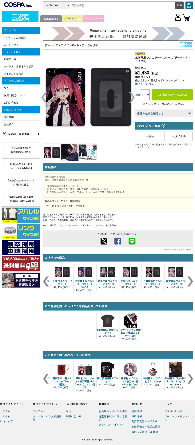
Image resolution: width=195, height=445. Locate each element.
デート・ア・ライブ (57, 45)
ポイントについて (146, 84)
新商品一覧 (10, 59)
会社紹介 (9, 124)
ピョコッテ (6, 421)
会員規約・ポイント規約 (113, 411)
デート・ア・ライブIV (84, 45)
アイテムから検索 (13, 73)
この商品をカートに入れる (172, 94)
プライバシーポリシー (112, 424)
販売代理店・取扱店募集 (146, 426)
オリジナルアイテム (12, 404)
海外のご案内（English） (146, 431)
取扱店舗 (9, 117)
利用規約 (104, 404)
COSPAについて (13, 110)
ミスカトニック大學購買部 (47, 418)
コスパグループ (173, 411)
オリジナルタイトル (45, 404)
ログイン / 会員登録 (15, 37)
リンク (168, 404)
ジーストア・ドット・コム (178, 418)
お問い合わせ (11, 102)
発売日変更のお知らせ (145, 421)
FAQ (6, 88)
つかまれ (5, 416)
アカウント (10, 30)
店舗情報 (137, 411)
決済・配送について (15, 95)
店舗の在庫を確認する (150, 113)
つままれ (5, 411)
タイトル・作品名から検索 (19, 66)
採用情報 (137, 416)
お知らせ (137, 404)
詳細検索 (189, 5)
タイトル (179, 136)
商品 (150, 136)
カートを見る (11, 44)
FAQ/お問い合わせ (14, 81)
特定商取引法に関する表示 (113, 418)
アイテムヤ (39, 411)
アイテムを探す (12, 52)
